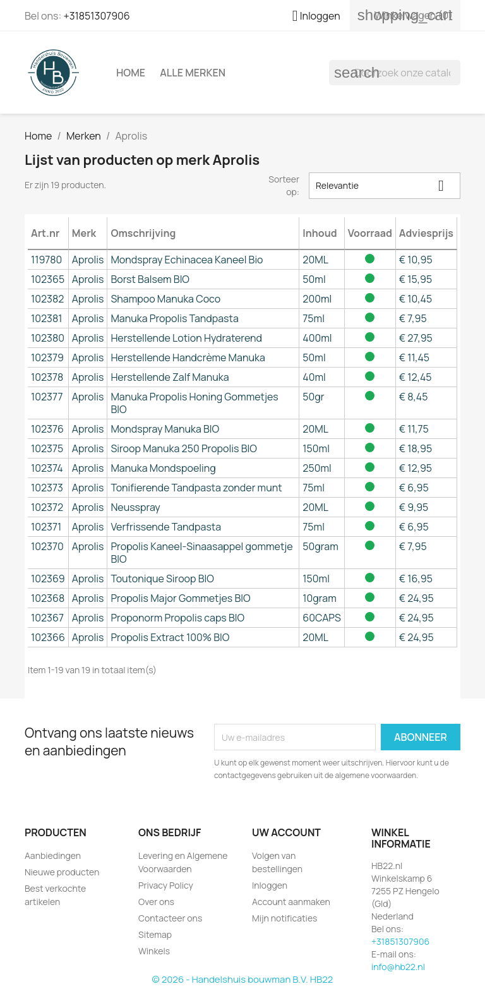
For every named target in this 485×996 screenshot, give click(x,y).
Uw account (286, 832)
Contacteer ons (170, 918)
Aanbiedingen (53, 855)
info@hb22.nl (398, 967)
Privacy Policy (165, 885)
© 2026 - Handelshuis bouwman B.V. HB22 (242, 979)
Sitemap (155, 934)
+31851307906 (96, 16)
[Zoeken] (394, 72)
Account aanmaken (291, 902)
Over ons (156, 902)
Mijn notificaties (284, 918)
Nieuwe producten (62, 872)
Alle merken (192, 73)
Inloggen (269, 885)
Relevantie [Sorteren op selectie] (384, 185)
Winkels (154, 951)
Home (130, 73)
